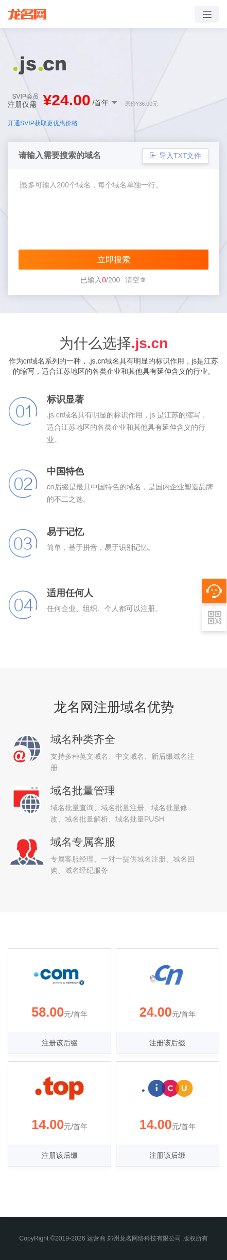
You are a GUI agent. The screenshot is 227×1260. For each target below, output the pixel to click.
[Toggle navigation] (207, 14)
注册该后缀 (60, 1043)
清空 (136, 280)
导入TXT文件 (175, 155)
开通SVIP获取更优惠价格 (43, 123)
